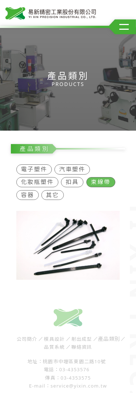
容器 (27, 192)
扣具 (72, 180)
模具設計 (54, 336)
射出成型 (81, 336)
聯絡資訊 (81, 344)
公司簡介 (27, 336)
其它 (52, 192)
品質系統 (54, 344)
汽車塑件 (72, 167)
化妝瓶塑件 (37, 180)
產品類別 (109, 336)
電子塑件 (34, 167)
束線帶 (101, 180)
